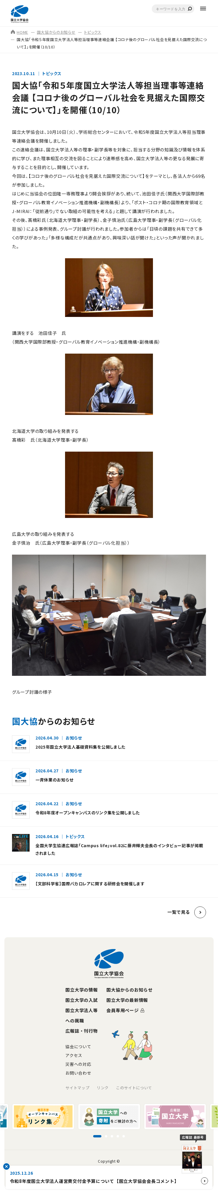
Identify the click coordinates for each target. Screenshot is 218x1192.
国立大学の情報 (81, 990)
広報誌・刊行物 (81, 1031)
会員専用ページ (122, 1010)
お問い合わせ (78, 1073)
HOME (19, 32)
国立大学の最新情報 (127, 1000)
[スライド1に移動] (97, 1136)
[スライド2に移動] (106, 1136)
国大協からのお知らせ (56, 32)
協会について (78, 1046)
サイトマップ (77, 1087)
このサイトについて (134, 1087)
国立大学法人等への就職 (81, 1015)
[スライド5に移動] (123, 1136)
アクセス (73, 1055)
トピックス (92, 32)
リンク (103, 1087)
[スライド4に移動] (118, 1136)
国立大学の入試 (81, 1000)
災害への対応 (78, 1064)
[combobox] (173, 8)
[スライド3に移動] (112, 1136)
